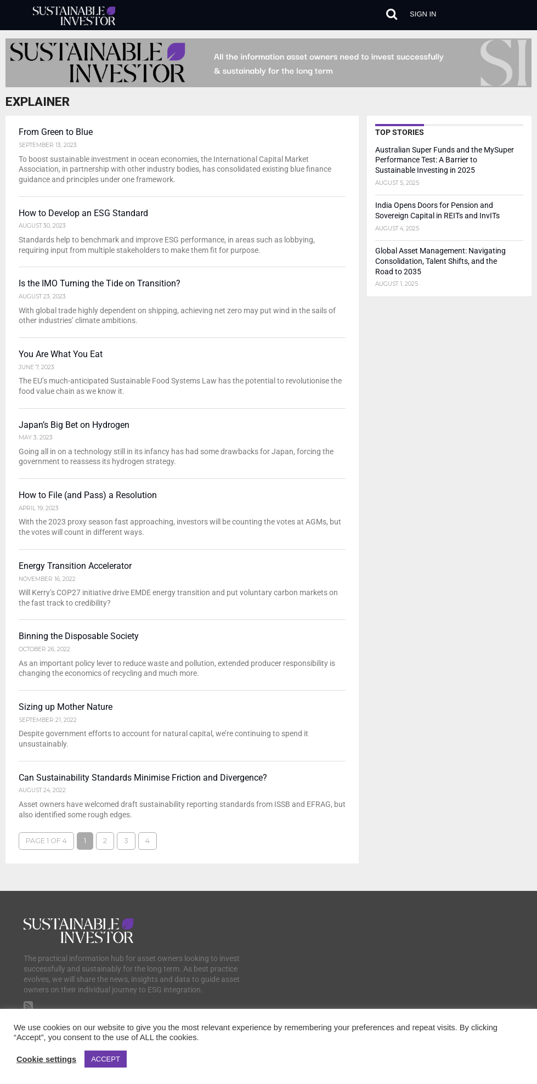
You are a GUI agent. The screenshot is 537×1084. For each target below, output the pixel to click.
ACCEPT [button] (105, 1059)
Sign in (423, 14)
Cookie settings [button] (46, 1059)
